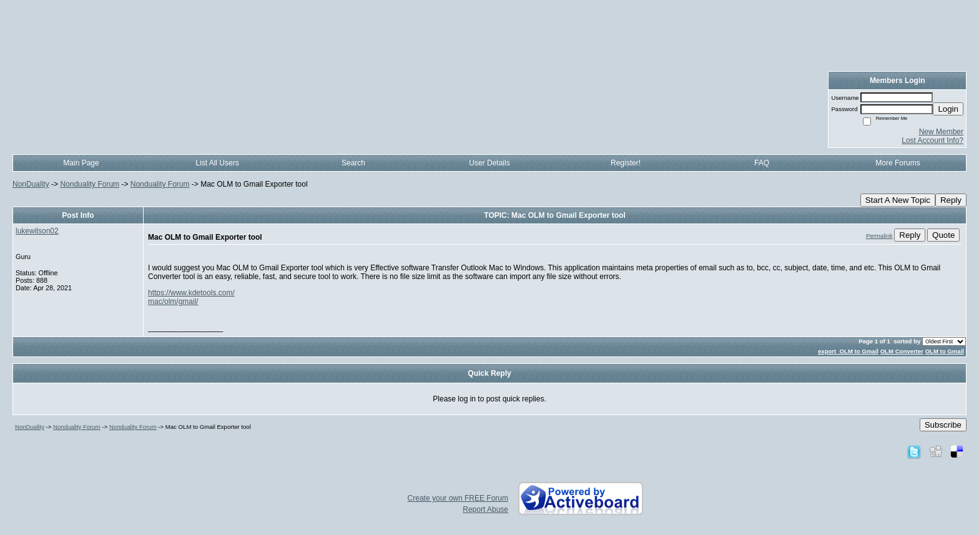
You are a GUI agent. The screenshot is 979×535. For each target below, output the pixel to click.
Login (948, 109)
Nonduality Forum (89, 184)
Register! (626, 163)
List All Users (217, 163)
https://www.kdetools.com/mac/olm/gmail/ (191, 297)
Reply (951, 200)
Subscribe (943, 424)
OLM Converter (901, 351)
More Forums (897, 163)
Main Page (81, 163)
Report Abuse (485, 509)
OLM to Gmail (944, 351)
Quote (943, 235)
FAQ (761, 163)
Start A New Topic (897, 200)
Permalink (879, 235)
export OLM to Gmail (848, 351)
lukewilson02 (37, 231)
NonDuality (30, 184)
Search (353, 163)
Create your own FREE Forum (458, 498)
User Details (489, 163)
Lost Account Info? (932, 140)
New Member (941, 131)
